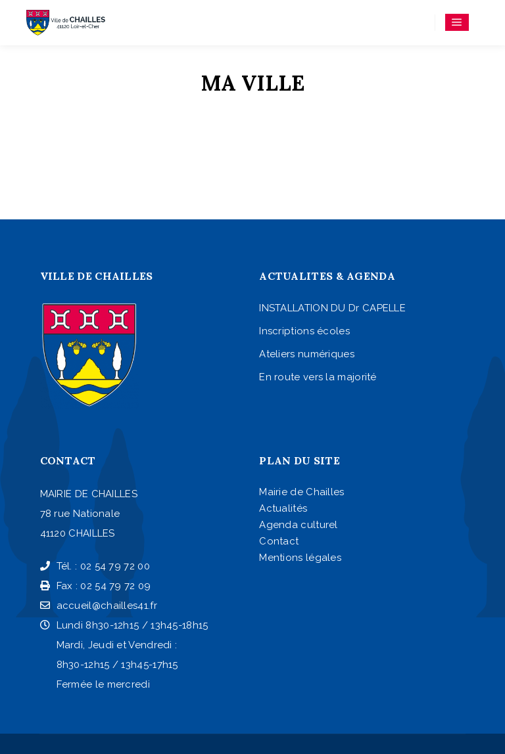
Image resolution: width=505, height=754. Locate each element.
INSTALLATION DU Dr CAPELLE (332, 308)
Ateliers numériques (306, 354)
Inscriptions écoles (304, 331)
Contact (279, 541)
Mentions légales (300, 558)
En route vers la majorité (318, 377)
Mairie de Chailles (301, 492)
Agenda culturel (298, 525)
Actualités (283, 508)
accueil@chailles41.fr (98, 605)
